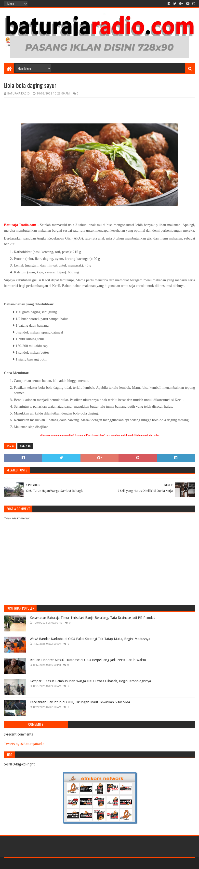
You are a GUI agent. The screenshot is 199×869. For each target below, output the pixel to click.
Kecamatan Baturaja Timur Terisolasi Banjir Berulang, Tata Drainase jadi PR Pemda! (92, 618)
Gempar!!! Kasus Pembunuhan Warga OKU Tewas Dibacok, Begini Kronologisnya (90, 681)
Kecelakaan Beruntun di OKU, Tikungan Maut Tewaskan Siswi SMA (80, 702)
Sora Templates (31, 863)
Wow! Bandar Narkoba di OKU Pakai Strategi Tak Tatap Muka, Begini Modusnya (90, 639)
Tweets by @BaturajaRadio (24, 744)
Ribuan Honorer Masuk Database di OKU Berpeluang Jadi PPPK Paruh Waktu (88, 660)
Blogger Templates (59, 863)
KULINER (25, 445)
